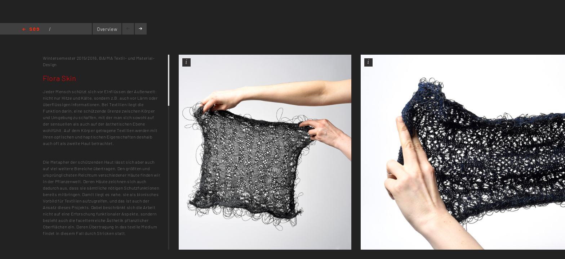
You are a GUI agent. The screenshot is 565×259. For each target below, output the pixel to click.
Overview (107, 29)
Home (30, 30)
